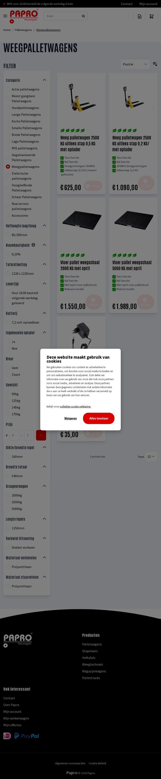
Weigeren (70, 418)
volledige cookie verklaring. (75, 406)
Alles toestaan (98, 418)
